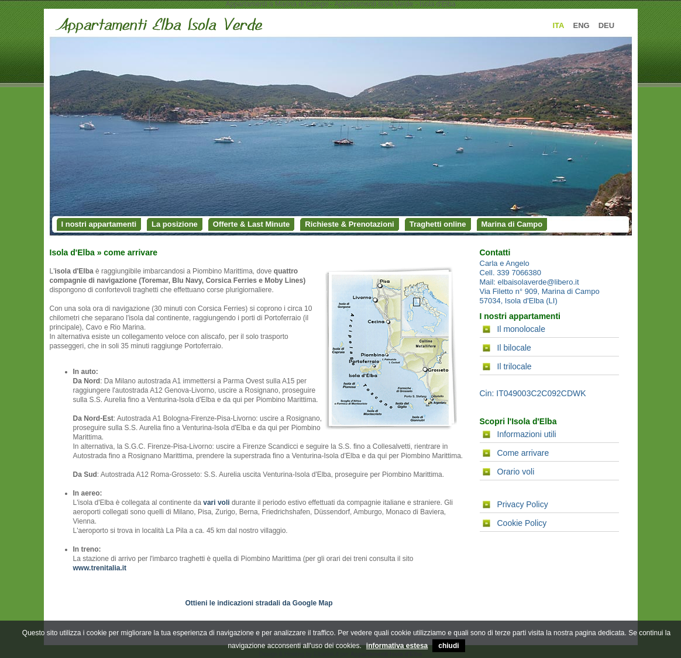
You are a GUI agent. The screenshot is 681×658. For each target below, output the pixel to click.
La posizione (175, 224)
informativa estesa (397, 646)
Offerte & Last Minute (251, 224)
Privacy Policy (522, 504)
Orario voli (516, 471)
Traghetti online (438, 224)
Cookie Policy (522, 523)
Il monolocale (521, 329)
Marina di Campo (512, 224)
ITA (559, 25)
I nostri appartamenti (99, 224)
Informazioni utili (526, 434)
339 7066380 (519, 272)
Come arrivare (523, 453)
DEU (606, 25)
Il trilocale (514, 366)
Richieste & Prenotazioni (349, 224)
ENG (581, 25)
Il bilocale (514, 347)
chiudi (448, 646)
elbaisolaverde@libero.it (538, 282)
